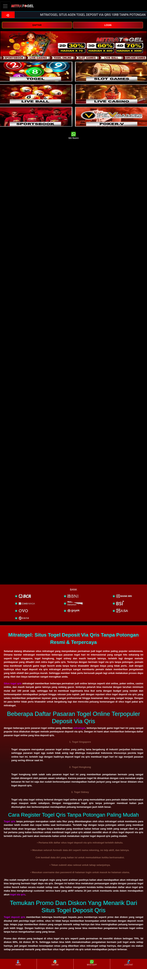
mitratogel (79, 728)
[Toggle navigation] (5, 6)
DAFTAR (36, 25)
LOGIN (108, 25)
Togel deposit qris (14, 917)
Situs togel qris (13, 683)
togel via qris (17, 894)
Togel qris (9, 821)
